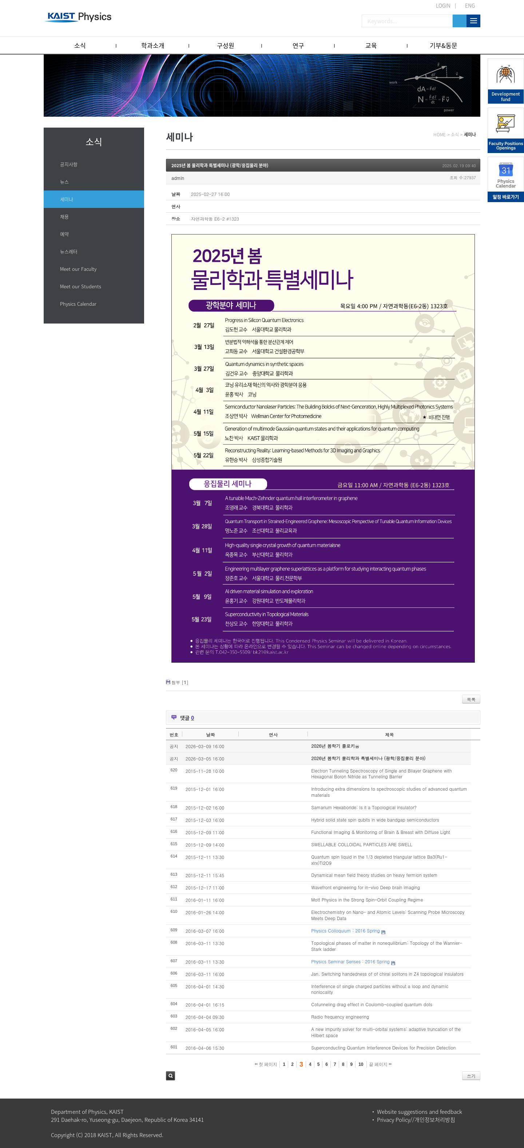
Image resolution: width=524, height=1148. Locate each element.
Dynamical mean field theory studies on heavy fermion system (374, 875)
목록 (471, 699)
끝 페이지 (380, 1064)
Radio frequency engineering (340, 1016)
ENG (470, 5)
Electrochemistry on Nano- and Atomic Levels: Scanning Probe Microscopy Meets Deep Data (387, 915)
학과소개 (152, 45)
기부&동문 (443, 45)
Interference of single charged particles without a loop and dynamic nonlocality (379, 989)
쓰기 (471, 1076)
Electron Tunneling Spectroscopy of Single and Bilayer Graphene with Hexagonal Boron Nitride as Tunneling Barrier (381, 773)
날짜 (210, 734)
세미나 (66, 199)
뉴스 (64, 181)
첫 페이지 (266, 1064)
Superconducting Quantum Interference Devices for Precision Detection (383, 1047)
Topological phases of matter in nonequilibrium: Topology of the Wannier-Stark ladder (386, 946)
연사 (273, 734)
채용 (64, 216)
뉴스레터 (69, 251)
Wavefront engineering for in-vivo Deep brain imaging (365, 887)
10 (360, 1064)
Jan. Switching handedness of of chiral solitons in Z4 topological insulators (387, 974)
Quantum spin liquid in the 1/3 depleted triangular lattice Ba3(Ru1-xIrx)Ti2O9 (379, 860)
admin (177, 178)
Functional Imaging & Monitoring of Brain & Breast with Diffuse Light (380, 832)
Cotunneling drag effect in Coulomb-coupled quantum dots (371, 1004)
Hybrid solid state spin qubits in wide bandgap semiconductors (375, 819)
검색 (170, 1075)
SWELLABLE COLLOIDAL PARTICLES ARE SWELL (361, 844)
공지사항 (69, 164)
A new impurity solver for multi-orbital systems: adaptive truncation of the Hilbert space (386, 1032)
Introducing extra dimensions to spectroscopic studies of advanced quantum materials (389, 792)
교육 (371, 45)
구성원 (225, 45)
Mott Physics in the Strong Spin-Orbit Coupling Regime (367, 899)
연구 (298, 45)
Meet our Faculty (78, 268)
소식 (80, 45)
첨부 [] (179, 682)
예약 (64, 233)
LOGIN (443, 5)
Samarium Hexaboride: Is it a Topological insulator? (364, 807)
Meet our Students (80, 286)
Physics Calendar (78, 303)
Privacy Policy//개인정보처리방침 (416, 1120)
